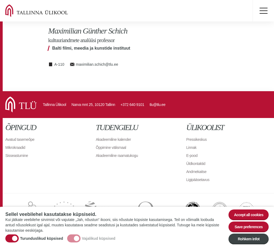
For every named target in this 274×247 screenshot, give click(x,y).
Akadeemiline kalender (113, 139)
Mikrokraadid (15, 147)
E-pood (191, 155)
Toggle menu (263, 10)
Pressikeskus (196, 139)
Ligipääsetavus (197, 180)
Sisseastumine (16, 155)
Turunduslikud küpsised (41, 239)
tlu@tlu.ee (157, 104)
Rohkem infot (249, 239)
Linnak (191, 147)
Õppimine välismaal (111, 147)
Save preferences (249, 227)
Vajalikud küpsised (98, 239)
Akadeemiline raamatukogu (117, 155)
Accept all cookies (248, 215)
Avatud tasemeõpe (20, 139)
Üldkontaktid (195, 163)
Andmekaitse (196, 171)
